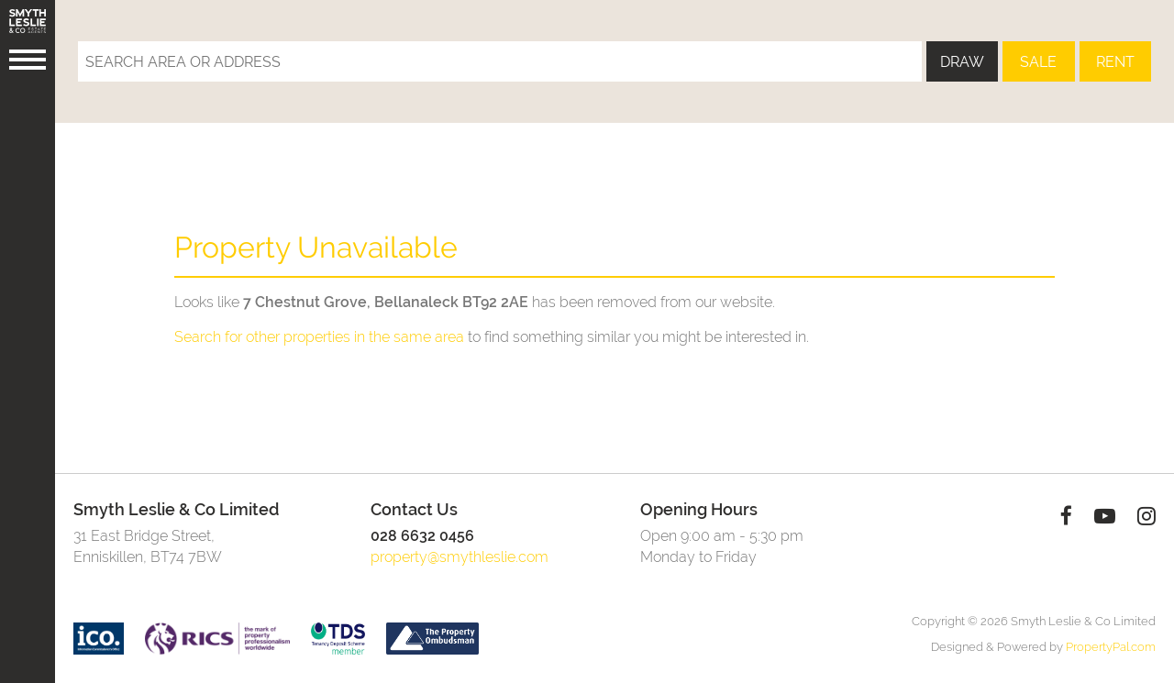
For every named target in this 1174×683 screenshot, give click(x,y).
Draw (962, 62)
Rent (1115, 62)
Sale (1038, 62)
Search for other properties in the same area (319, 337)
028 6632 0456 (422, 536)
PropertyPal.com (1111, 647)
